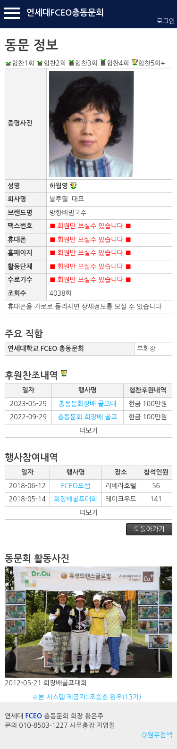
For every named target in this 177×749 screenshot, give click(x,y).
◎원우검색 (156, 735)
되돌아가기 (149, 529)
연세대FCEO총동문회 (65, 12)
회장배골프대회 (75, 499)
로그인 (166, 21)
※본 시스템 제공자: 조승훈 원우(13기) (88, 697)
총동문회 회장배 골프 (87, 417)
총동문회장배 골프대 (87, 403)
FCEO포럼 (75, 486)
